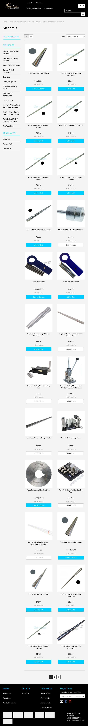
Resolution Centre (9, 703)
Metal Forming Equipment (45, 22)
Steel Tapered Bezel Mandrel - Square (38, 126)
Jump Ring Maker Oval (71, 282)
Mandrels (60, 22)
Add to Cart (71, 89)
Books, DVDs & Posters (11, 65)
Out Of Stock (71, 245)
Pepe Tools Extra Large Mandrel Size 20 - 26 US (38, 335)
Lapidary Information (33, 8)
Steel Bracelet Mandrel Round (71, 542)
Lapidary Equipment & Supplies (10, 59)
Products (29, 3)
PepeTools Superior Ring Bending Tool (71, 491)
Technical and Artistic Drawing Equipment (10, 120)
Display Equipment (9, 82)
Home (5, 22)
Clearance (6, 77)
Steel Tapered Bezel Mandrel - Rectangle (71, 74)
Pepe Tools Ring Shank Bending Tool (38, 387)
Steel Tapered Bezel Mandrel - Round (38, 178)
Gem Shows (48, 8)
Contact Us (7, 149)
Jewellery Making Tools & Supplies (21, 22)
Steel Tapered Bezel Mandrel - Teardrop (71, 178)
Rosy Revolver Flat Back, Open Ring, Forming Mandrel (39, 543)
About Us (39, 3)
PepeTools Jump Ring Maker (71, 438)
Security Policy (46, 708)
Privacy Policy (46, 698)
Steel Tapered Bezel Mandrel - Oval (70, 125)
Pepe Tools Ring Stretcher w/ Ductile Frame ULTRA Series (70, 387)
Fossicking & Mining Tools (10, 87)
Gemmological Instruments (8, 94)
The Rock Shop (8, 126)
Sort (63, 36)
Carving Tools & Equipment (8, 71)
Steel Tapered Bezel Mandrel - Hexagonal (71, 595)
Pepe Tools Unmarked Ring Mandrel (38, 438)
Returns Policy (8, 144)
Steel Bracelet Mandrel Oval (39, 73)
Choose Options (39, 89)
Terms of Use (46, 693)
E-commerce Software (73, 720)
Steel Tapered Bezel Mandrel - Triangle (38, 647)
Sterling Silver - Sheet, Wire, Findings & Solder (11, 113)
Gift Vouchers (8, 100)
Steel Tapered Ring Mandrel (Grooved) (71, 647)
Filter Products (11, 37)
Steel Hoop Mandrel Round (38, 594)
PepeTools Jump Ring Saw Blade (38, 490)
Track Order (7, 698)
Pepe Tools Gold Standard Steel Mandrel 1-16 (70, 335)
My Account (7, 693)
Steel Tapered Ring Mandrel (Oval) (38, 229)
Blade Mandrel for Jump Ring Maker (70, 229)
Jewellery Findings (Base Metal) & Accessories (11, 106)
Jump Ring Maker (39, 282)
